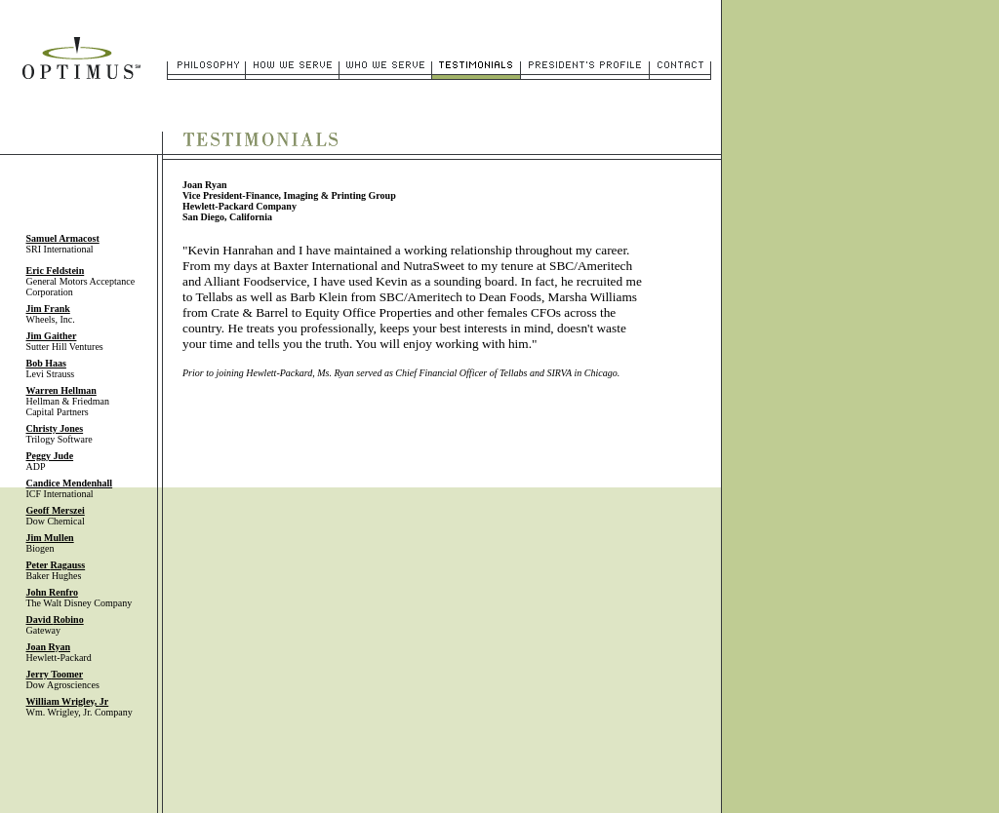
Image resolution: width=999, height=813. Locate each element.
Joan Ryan (48, 646)
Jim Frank (48, 308)
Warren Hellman (61, 390)
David (55, 619)
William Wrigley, (67, 701)
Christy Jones (55, 428)
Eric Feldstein (55, 270)
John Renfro (52, 592)
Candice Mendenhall (69, 483)
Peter (56, 565)
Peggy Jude (50, 455)
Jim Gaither (51, 335)
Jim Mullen (50, 537)
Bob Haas (46, 363)
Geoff (55, 510)
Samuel (63, 238)
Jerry (55, 674)
